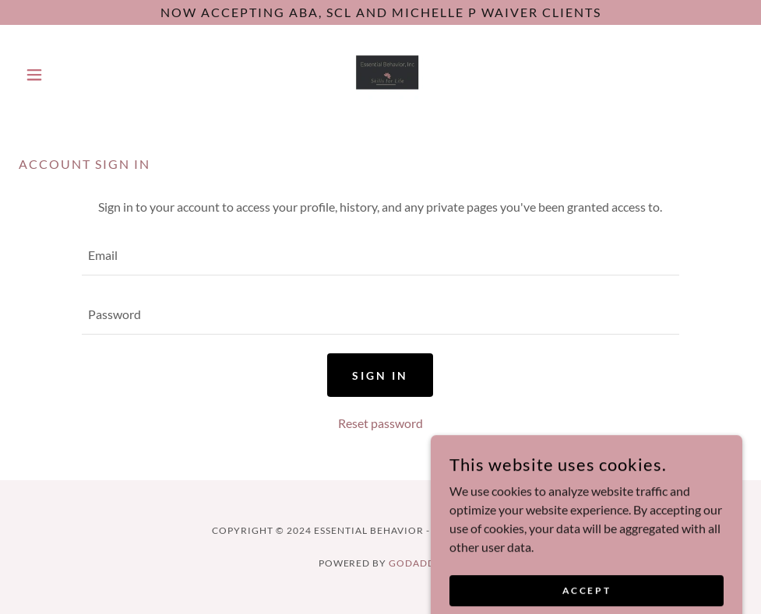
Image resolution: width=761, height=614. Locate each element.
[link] (380, 75)
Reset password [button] (380, 423)
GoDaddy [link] (415, 563)
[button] (73, 74)
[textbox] (380, 255)
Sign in (380, 375)
